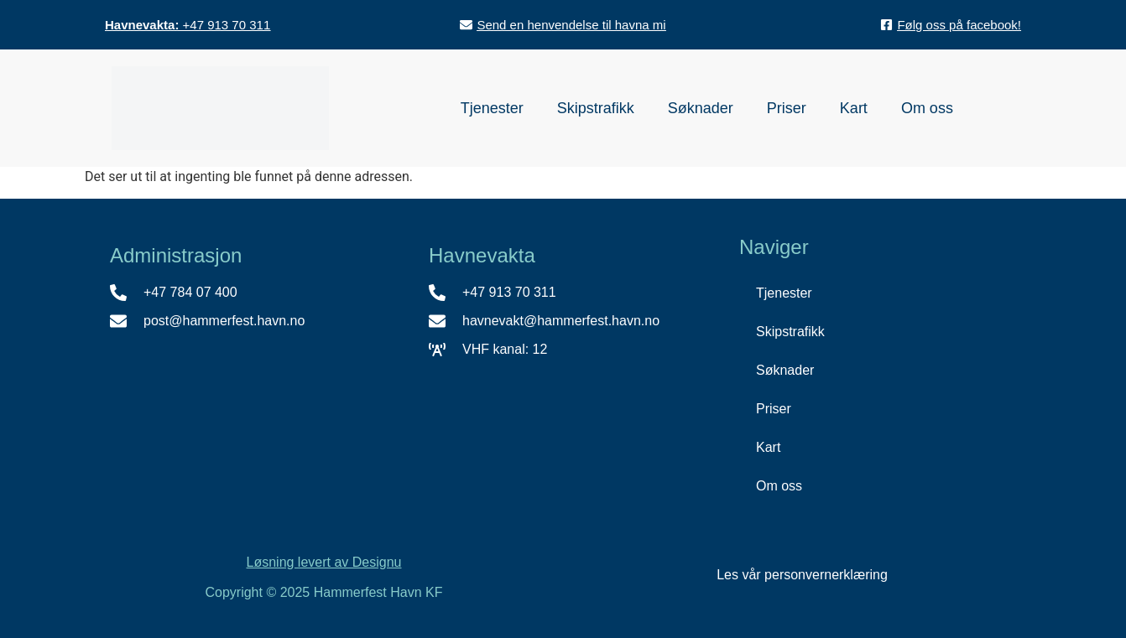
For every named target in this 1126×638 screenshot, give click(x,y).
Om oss (927, 108)
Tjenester (492, 108)
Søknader (700, 108)
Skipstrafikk (595, 108)
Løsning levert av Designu (324, 562)
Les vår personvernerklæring (802, 575)
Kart (854, 108)
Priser (786, 108)
